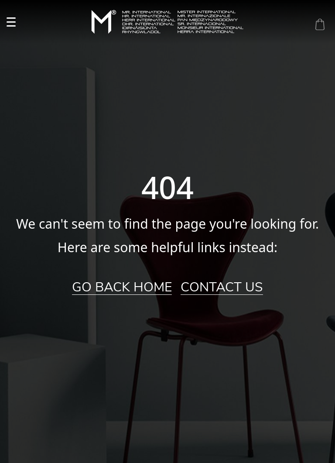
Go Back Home (122, 287)
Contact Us (222, 287)
